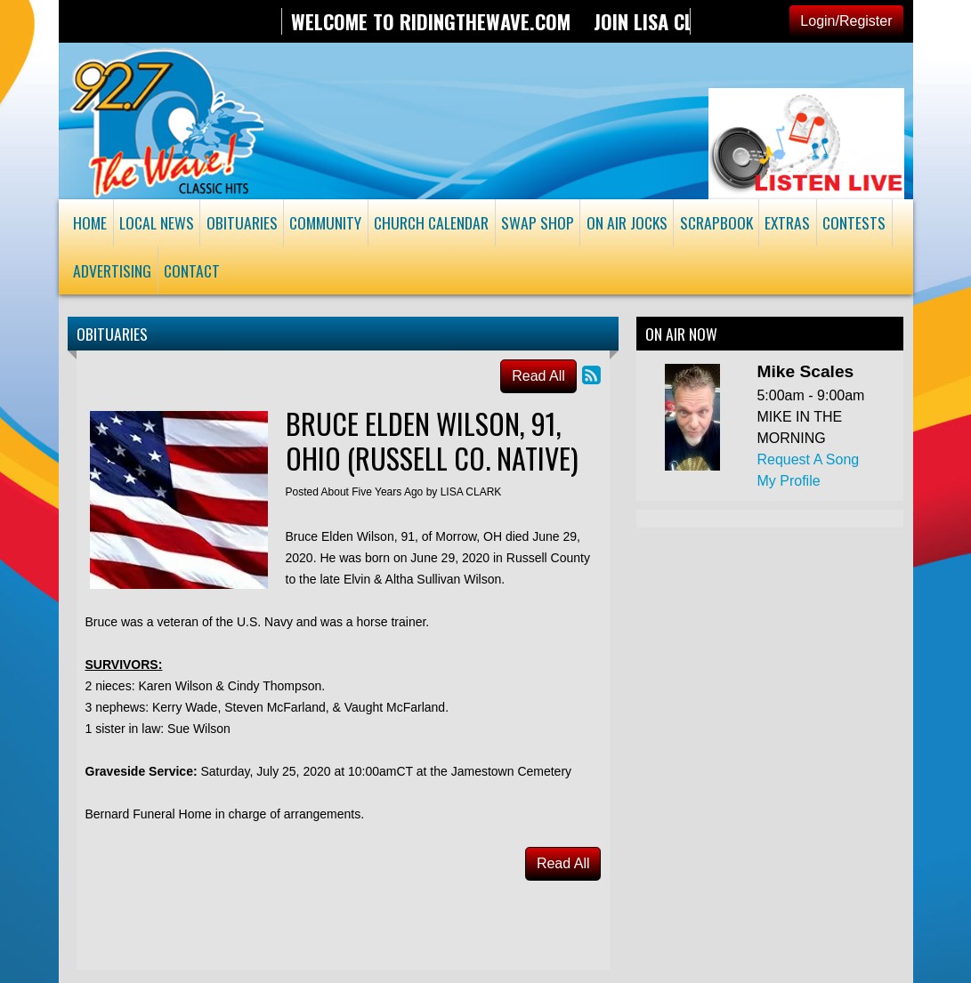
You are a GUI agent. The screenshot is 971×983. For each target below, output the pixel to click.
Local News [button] (156, 222)
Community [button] (325, 222)
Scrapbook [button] (716, 222)
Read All (538, 375)
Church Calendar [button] (431, 222)
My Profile (788, 480)
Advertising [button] (112, 270)
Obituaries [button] (242, 222)
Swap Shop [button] (537, 222)
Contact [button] (192, 270)
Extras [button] (787, 222)
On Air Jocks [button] (627, 222)
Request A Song (808, 459)
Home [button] (90, 222)
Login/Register (846, 20)
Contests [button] (854, 222)
